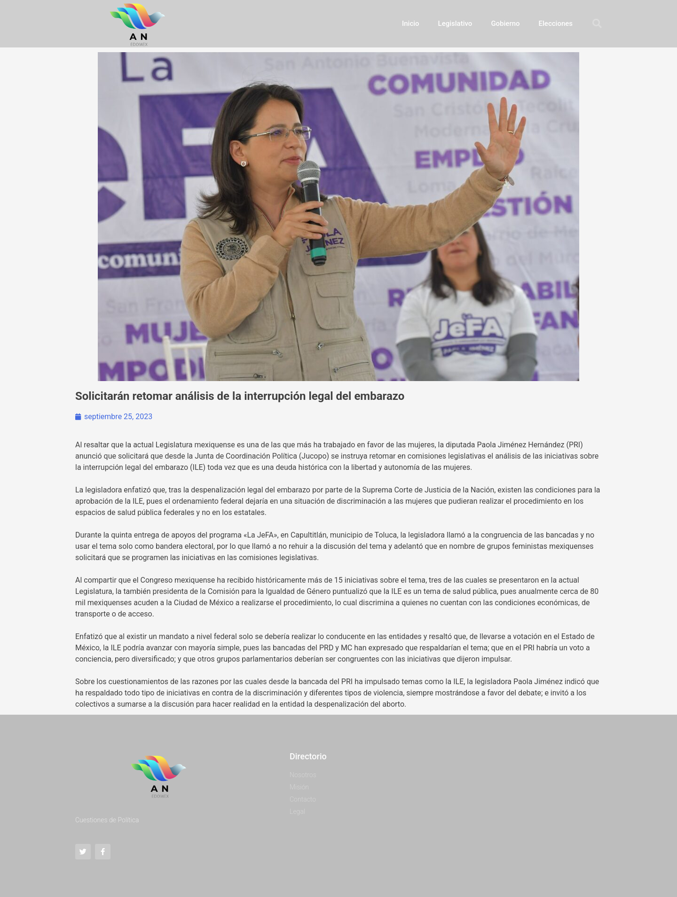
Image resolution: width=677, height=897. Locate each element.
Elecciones (556, 23)
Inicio (410, 23)
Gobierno (505, 23)
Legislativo (455, 23)
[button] (597, 23)
